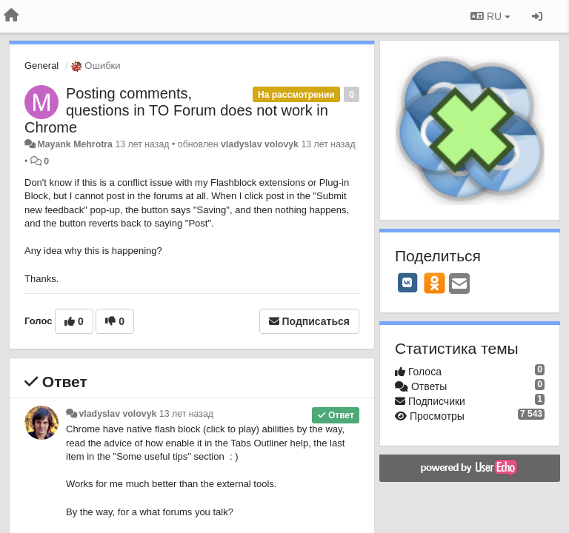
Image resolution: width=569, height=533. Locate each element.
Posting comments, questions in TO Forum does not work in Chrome (176, 110)
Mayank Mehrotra (75, 144)
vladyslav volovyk (260, 144)
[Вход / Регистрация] (537, 16)
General (41, 65)
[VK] (407, 283)
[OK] (434, 283)
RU (490, 16)
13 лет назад (186, 414)
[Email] (459, 285)
